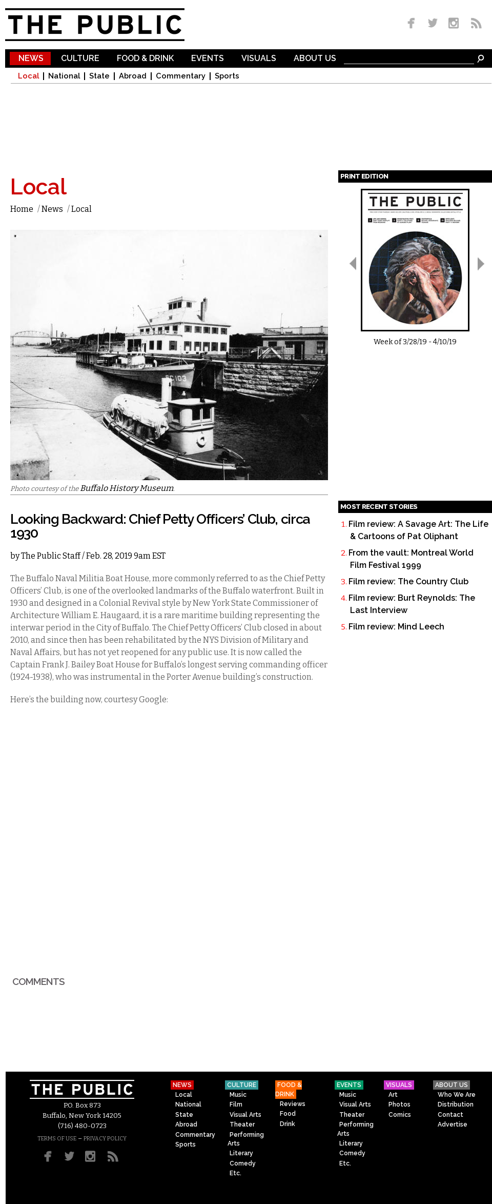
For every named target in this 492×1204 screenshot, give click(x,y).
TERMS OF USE (56, 1138)
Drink (287, 1124)
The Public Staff (50, 556)
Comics (399, 1114)
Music (238, 1094)
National (64, 76)
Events (207, 58)
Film (236, 1104)
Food (288, 1113)
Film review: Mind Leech (396, 626)
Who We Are (457, 1094)
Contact (450, 1114)
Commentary (181, 76)
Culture (80, 58)
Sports (227, 76)
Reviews (292, 1104)
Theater (242, 1124)
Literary (241, 1153)
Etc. (235, 1173)
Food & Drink (145, 58)
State (99, 76)
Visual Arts (245, 1114)
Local (28, 76)
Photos (399, 1104)
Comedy (243, 1163)
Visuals (258, 58)
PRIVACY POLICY (105, 1138)
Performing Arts (246, 1139)
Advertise (452, 1124)
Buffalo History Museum (126, 488)
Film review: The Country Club (408, 581)
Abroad (133, 76)
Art (393, 1094)
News (31, 58)
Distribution (456, 1104)
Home (21, 209)
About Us (315, 58)
